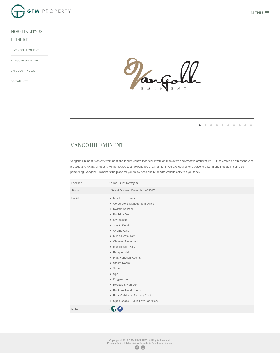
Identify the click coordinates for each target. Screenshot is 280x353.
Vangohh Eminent (26, 50)
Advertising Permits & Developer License (149, 343)
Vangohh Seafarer (24, 61)
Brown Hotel (20, 81)
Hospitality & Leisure (26, 35)
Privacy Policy (115, 343)
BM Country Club (23, 71)
